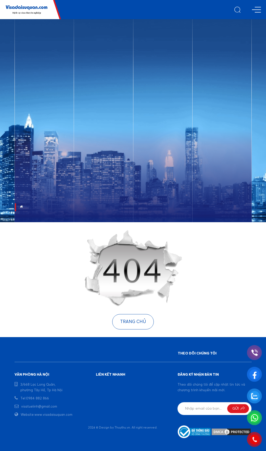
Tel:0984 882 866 (34, 398)
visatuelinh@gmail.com (39, 406)
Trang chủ (133, 322)
